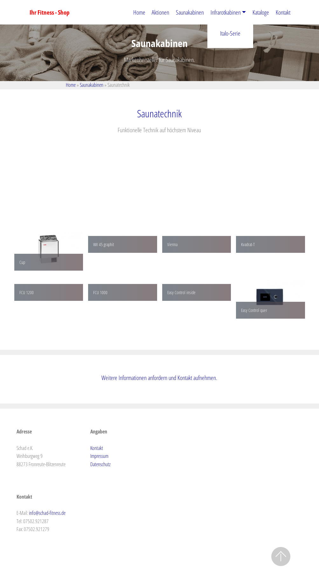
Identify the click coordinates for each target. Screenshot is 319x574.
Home (139, 12)
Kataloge (261, 12)
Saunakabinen (190, 12)
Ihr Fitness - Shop (50, 12)
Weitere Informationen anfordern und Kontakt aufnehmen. (159, 377)
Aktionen (160, 12)
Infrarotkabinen (226, 12)
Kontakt (283, 12)
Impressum (99, 456)
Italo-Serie (230, 33)
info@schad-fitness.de (47, 512)
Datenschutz (100, 464)
